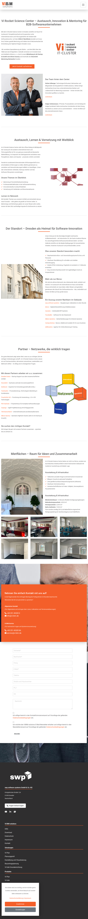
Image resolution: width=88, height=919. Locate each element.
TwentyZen (4, 391)
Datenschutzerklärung (16, 898)
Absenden (17, 734)
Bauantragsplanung (12, 864)
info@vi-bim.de (12, 616)
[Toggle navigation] (83, 5)
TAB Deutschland (6, 412)
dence (47, 307)
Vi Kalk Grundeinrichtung (13, 867)
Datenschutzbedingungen (22, 718)
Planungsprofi (10, 856)
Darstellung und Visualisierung (15, 860)
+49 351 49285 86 (13, 630)
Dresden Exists (6, 376)
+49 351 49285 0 (12, 613)
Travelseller (48, 315)
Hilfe (6, 829)
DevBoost (4, 387)
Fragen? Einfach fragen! (15, 805)
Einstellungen (20, 910)
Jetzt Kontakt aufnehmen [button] (22, 66)
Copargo (4, 408)
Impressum (9, 840)
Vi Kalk (7, 880)
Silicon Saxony (5, 416)
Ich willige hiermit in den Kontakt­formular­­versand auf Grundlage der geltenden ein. (40, 716)
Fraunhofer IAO (6, 397)
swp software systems (52, 303)
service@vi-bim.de (13, 633)
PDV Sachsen (5, 404)
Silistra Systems (50, 319)
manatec (48, 311)
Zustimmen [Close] (20, 904)
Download (8, 832)
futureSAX (4, 383)
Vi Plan (7, 877)
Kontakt (7, 843)
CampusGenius (50, 323)
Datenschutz (9, 836)
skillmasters (49, 327)
